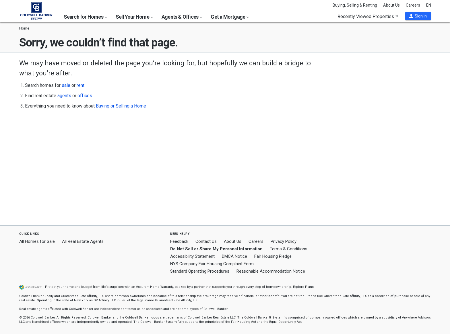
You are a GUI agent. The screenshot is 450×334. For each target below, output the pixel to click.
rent (80, 85)
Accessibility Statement (192, 256)
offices (84, 95)
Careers (413, 5)
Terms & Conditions (288, 248)
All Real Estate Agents (83, 241)
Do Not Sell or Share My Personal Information (216, 248)
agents (64, 95)
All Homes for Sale (37, 241)
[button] (418, 16)
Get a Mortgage (230, 17)
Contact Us (206, 241)
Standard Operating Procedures (199, 271)
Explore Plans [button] (303, 287)
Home (24, 28)
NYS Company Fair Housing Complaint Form (212, 263)
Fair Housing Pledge (273, 256)
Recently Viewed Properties (368, 16)
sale (66, 85)
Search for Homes (85, 17)
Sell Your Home (134, 17)
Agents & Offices (182, 17)
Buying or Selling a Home (121, 106)
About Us (391, 5)
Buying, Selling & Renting (355, 5)
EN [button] (428, 5)
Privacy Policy (283, 241)
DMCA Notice (234, 256)
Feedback (179, 241)
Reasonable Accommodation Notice (270, 271)
